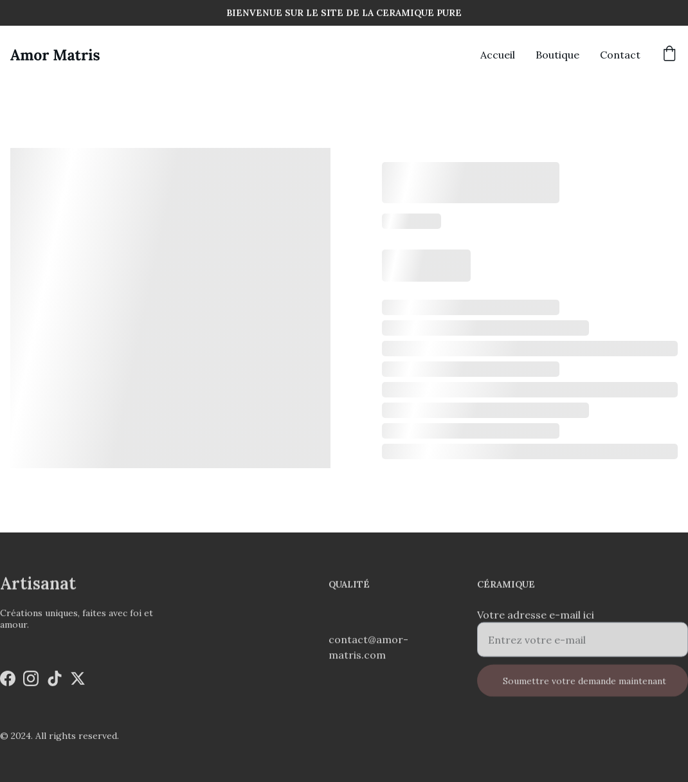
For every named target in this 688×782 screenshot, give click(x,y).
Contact (620, 54)
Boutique (557, 54)
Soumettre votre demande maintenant (584, 687)
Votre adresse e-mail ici (535, 620)
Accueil (497, 54)
